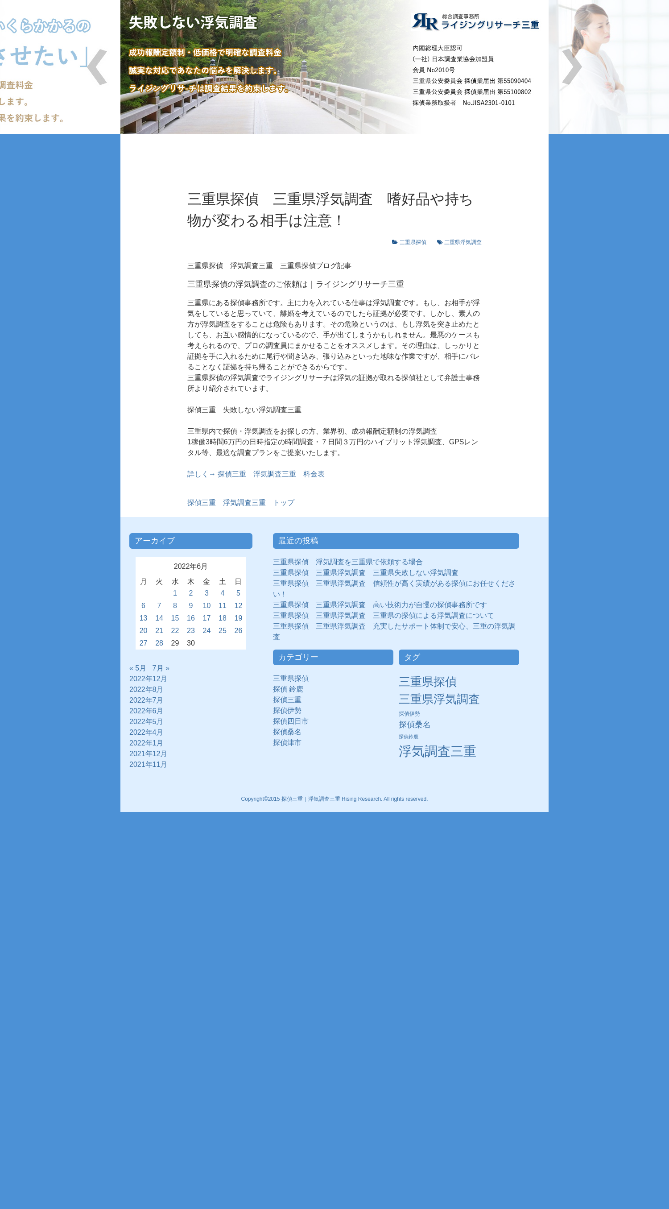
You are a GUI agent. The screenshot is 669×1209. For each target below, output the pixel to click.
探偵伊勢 (291, 710)
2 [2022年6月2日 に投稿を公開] (191, 593)
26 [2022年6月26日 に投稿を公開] (239, 630)
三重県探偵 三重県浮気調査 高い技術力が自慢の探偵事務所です (380, 605)
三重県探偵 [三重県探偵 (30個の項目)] (428, 681)
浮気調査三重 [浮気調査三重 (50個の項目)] (437, 751)
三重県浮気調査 (463, 242)
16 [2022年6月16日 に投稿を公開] (191, 618)
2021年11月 (148, 764)
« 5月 (137, 668)
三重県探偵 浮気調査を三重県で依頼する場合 (348, 562)
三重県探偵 (416, 242)
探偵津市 (291, 742)
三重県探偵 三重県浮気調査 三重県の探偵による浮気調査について (383, 615)
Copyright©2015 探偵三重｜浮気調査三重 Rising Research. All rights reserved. (334, 799)
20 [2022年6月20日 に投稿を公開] (144, 630)
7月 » (161, 668)
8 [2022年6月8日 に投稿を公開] (175, 605)
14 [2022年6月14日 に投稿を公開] (159, 618)
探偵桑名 (291, 732)
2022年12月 (148, 679)
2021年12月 (148, 754)
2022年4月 (146, 732)
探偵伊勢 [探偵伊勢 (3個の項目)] (409, 714)
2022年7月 (146, 700)
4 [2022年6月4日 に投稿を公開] (223, 593)
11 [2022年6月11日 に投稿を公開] (223, 605)
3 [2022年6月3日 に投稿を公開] (207, 593)
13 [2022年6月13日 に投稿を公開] (144, 618)
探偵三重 (287, 700)
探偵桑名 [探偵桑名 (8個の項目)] (415, 724)
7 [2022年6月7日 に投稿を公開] (159, 605)
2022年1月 (146, 743)
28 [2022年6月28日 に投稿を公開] (159, 643)
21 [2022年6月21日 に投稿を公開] (159, 630)
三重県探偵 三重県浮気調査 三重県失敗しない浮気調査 (365, 572)
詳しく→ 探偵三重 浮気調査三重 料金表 (256, 474)
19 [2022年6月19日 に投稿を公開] (239, 618)
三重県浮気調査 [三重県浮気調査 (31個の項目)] (439, 699)
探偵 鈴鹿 (291, 689)
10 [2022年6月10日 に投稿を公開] (207, 605)
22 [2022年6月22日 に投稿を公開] (175, 630)
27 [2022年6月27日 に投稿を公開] (144, 643)
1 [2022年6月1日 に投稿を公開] (175, 593)
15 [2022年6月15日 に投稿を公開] (175, 618)
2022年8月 (146, 689)
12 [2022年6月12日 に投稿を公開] (239, 605)
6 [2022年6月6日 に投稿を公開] (143, 605)
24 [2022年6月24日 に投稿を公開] (207, 630)
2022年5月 (146, 721)
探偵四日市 (294, 721)
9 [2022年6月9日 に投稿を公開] (191, 605)
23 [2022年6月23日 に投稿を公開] (191, 630)
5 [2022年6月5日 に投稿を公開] (238, 593)
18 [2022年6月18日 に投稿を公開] (223, 618)
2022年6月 (146, 711)
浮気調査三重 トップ (240, 502)
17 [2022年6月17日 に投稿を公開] (207, 618)
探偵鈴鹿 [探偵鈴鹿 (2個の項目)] (408, 736)
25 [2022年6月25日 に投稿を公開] (223, 630)
